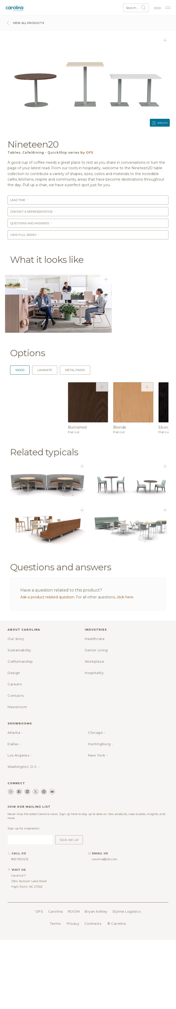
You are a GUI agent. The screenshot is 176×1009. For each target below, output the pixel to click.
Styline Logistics (126, 911)
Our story (16, 639)
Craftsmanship (20, 661)
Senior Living (96, 650)
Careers (15, 684)
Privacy (73, 923)
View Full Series (25, 235)
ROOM (74, 911)
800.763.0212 (20, 859)
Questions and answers (31, 223)
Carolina (55, 911)
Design (14, 673)
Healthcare (95, 639)
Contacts (16, 695)
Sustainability (19, 650)
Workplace (94, 661)
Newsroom (17, 707)
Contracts (93, 923)
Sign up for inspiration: (24, 828)
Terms (55, 923)
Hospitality (94, 673)
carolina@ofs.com (104, 859)
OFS (39, 911)
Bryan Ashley (96, 911)
